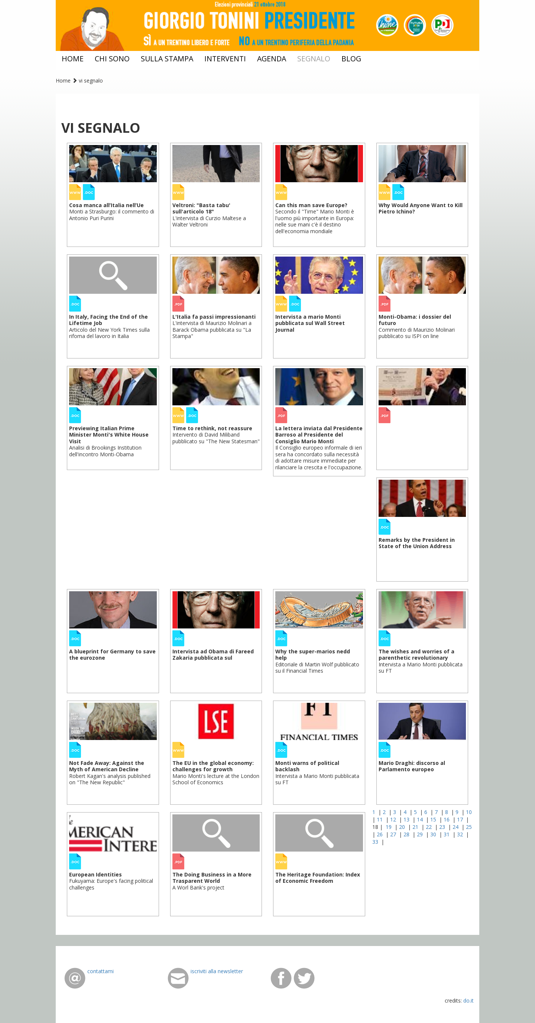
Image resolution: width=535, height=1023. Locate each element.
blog (351, 59)
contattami (100, 971)
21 (416, 826)
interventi (225, 59)
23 (443, 826)
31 (447, 834)
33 (376, 841)
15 (434, 819)
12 (394, 819)
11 (380, 819)
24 (456, 826)
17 (460, 819)
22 (429, 826)
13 (407, 819)
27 (394, 834)
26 (380, 834)
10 (469, 811)
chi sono (112, 59)
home (73, 59)
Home (63, 80)
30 (434, 834)
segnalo (313, 59)
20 (402, 826)
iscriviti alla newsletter (217, 971)
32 (460, 834)
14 (420, 819)
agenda (271, 59)
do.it (468, 1000)
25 (469, 826)
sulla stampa (167, 59)
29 (420, 834)
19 (389, 826)
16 (447, 819)
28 (407, 834)
